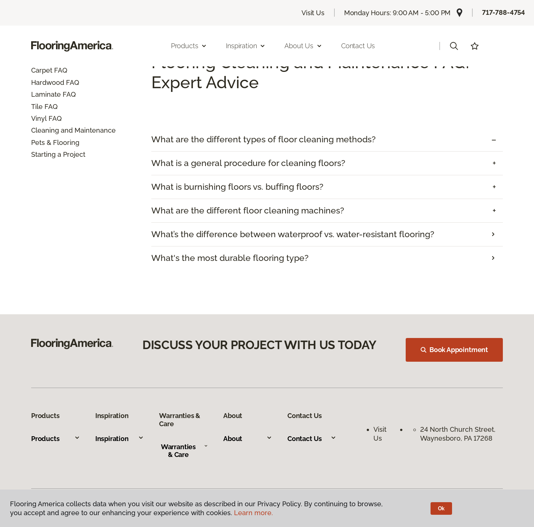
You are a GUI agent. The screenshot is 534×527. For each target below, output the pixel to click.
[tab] (327, 140)
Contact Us (358, 46)
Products (55, 439)
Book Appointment (454, 350)
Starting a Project (58, 154)
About (247, 439)
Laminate (46, 94)
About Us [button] (303, 46)
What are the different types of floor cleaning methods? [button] (263, 139)
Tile (37, 106)
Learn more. (253, 513)
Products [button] (189, 46)
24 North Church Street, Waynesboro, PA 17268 (458, 433)
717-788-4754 (503, 12)
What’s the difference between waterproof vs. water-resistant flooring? (292, 234)
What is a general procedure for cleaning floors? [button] (248, 163)
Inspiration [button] (246, 46)
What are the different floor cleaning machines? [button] (247, 210)
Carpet (41, 70)
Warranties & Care (184, 451)
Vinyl (39, 118)
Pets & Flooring (55, 142)
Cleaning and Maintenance (73, 130)
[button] (453, 46)
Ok (441, 508)
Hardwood (47, 82)
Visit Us (312, 13)
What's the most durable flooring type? (230, 258)
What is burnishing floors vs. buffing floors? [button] (237, 187)
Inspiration (119, 439)
